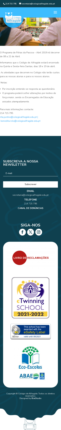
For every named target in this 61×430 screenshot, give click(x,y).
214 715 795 (30, 196)
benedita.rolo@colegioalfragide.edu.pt (20, 120)
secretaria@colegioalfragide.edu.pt (30, 191)
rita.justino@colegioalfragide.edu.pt (18, 117)
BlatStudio (36, 398)
